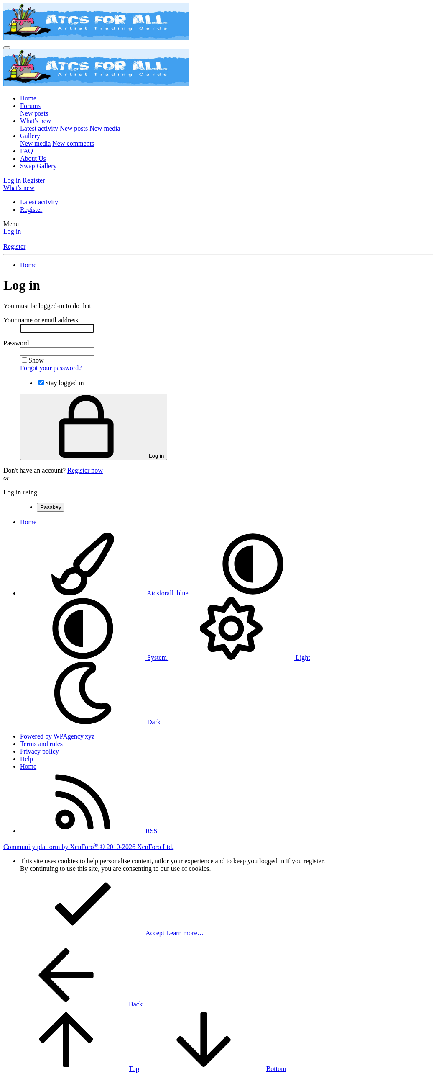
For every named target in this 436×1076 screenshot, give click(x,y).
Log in (12, 231)
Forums (30, 105)
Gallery (30, 135)
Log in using (20, 492)
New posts (34, 113)
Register (31, 209)
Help (26, 758)
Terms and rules (41, 743)
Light (239, 657)
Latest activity (39, 128)
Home (28, 98)
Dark (90, 722)
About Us (33, 158)
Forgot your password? (51, 367)
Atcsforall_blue (105, 593)
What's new (35, 120)
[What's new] (18, 187)
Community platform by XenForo (88, 846)
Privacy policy (39, 751)
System (94, 657)
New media (104, 128)
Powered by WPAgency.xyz (57, 736)
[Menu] (6, 47)
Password (16, 343)
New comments (73, 143)
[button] (253, 593)
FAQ (26, 150)
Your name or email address (40, 320)
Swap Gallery (38, 166)
